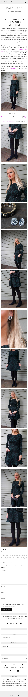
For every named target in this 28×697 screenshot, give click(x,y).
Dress (2, 117)
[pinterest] (17, 623)
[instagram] (4, 2)
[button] (26, 2)
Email (2, 592)
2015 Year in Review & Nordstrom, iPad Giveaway (20, 556)
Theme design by (14, 695)
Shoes (17, 117)
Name (3, 586)
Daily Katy (14, 8)
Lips (14, 118)
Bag (25, 117)
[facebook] (6, 2)
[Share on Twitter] (3, 549)
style (4, 551)
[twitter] (1, 2)
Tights (4, 121)
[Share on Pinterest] (5, 549)
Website (3, 598)
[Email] (11, 2)
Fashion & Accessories (19, 16)
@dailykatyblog (13, 68)
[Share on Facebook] (2, 549)
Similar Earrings (11, 121)
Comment (3, 570)
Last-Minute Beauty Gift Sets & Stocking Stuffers (7, 556)
